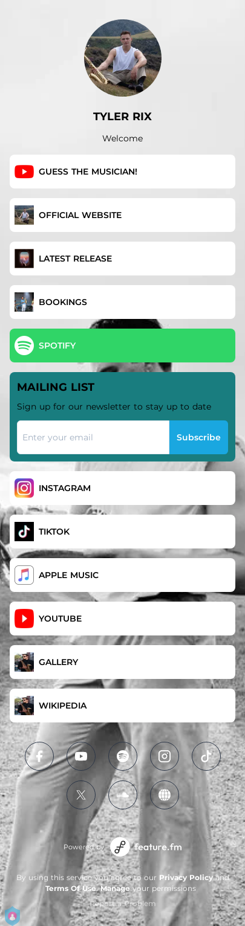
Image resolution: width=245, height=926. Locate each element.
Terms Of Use (70, 888)
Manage (115, 888)
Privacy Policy (186, 877)
